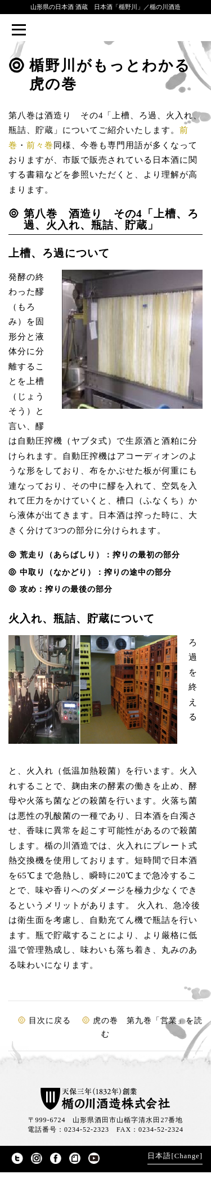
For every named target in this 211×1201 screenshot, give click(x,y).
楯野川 (105, 30)
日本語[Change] (175, 1156)
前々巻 (39, 145)
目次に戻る (50, 1020)
